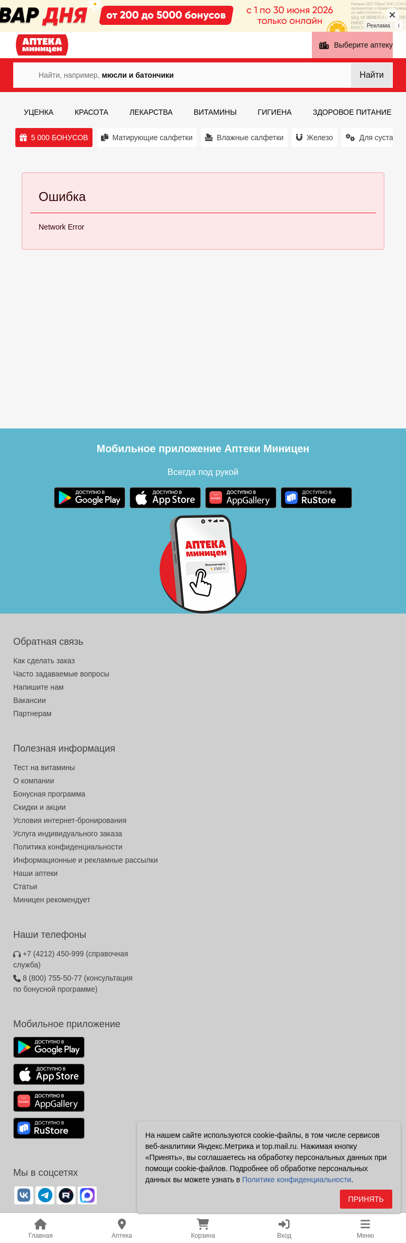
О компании (33, 780)
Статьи (25, 886)
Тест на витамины (44, 767)
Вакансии (29, 700)
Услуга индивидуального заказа (67, 833)
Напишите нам (38, 687)
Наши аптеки (35, 873)
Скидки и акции (39, 807)
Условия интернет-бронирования (69, 820)
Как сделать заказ (44, 660)
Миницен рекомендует (51, 899)
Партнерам (32, 713)
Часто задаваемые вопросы (61, 674)
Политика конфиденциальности (68, 847)
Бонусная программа (49, 794)
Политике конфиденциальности (296, 1181)
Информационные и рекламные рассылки (85, 860)
